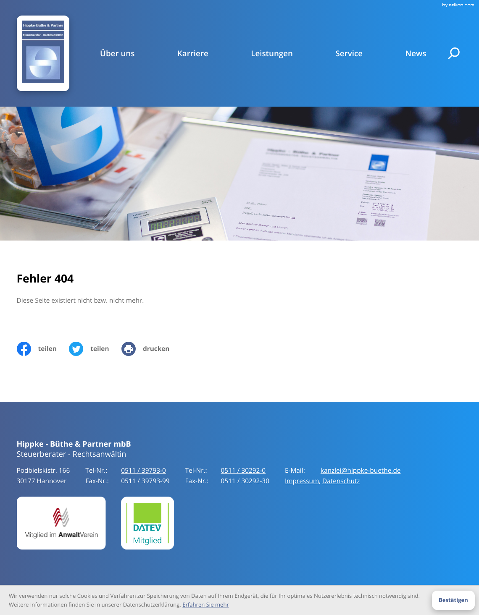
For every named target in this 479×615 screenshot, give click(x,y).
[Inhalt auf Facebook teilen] (43, 349)
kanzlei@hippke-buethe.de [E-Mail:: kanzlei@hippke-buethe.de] (361, 470)
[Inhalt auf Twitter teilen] (95, 349)
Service (349, 53)
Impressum (302, 481)
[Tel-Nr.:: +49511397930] (143, 471)
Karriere (192, 53)
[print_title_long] (151, 349)
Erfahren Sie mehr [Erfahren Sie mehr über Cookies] (205, 604)
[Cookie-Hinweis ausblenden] (453, 600)
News (415, 53)
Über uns (117, 53)
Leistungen (272, 53)
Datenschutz (341, 481)
